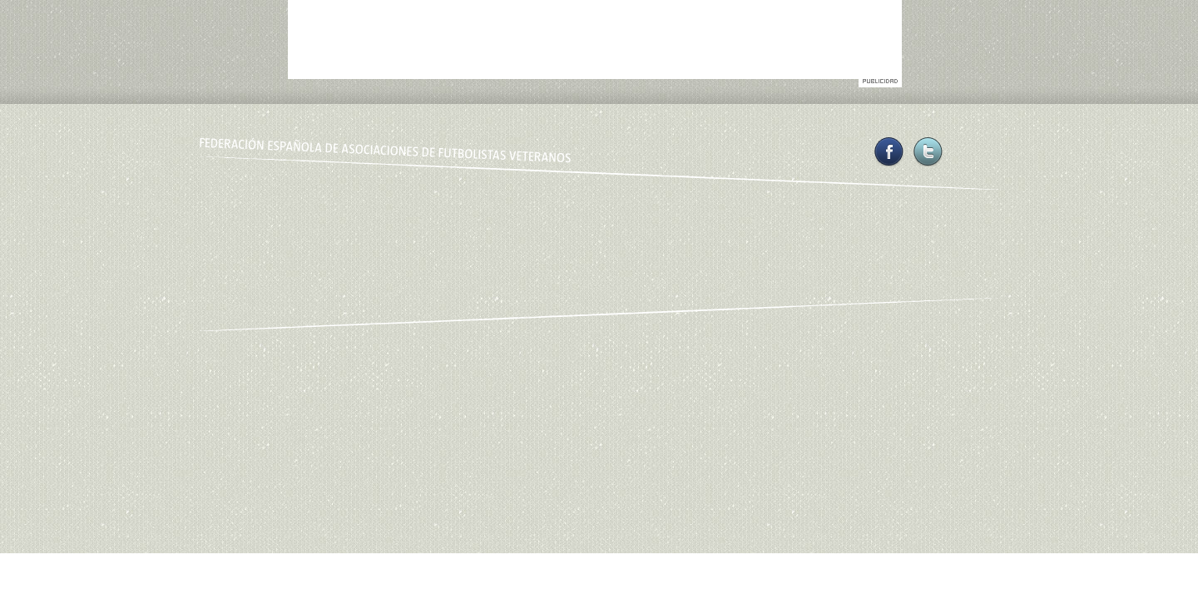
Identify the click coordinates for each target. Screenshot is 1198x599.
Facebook (889, 151)
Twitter (928, 151)
